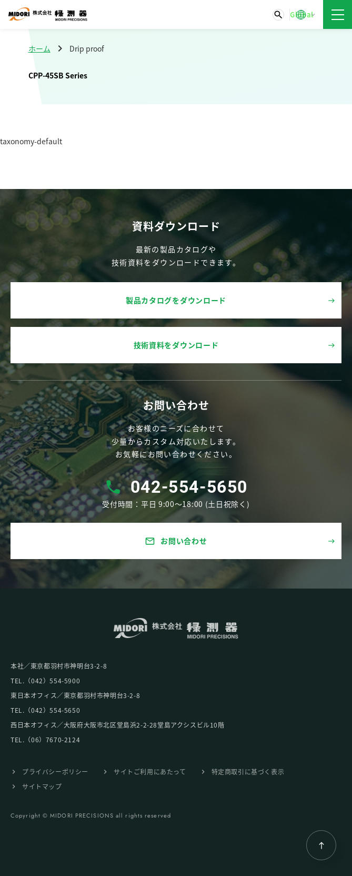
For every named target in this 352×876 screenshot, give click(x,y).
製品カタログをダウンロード (176, 300)
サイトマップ (42, 786)
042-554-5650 (189, 486)
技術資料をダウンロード (176, 345)
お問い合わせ (176, 540)
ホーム (39, 48)
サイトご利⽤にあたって (150, 771)
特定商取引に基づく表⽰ (248, 771)
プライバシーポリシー (55, 771)
